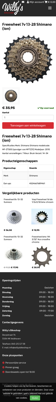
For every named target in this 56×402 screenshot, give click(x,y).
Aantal (5, 112)
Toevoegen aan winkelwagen (28, 125)
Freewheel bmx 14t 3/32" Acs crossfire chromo (41, 239)
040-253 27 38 (18, 343)
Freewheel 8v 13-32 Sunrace (13, 200)
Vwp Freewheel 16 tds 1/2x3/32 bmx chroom (42, 200)
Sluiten (35, 398)
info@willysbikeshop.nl (20, 347)
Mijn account (36, 2)
